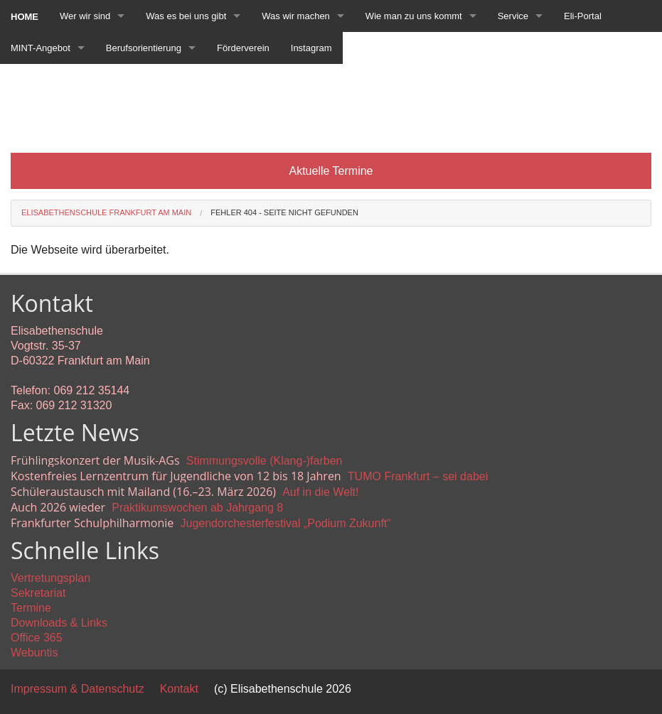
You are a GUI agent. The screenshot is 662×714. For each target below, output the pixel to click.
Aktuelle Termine (331, 171)
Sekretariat (38, 593)
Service (513, 16)
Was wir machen (296, 16)
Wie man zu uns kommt (413, 16)
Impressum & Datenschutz (77, 689)
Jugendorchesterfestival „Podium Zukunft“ (285, 523)
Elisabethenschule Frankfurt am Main (106, 212)
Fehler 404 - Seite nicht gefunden (284, 212)
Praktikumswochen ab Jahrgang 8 (197, 508)
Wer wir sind (85, 16)
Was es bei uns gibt (186, 16)
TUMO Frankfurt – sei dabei (418, 476)
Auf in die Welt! (320, 492)
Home (24, 16)
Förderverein (243, 48)
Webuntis (34, 653)
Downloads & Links (59, 623)
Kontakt (179, 689)
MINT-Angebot (40, 48)
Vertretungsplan (50, 578)
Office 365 (37, 638)
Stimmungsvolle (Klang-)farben (264, 461)
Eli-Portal (583, 16)
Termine (31, 608)
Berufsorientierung (143, 48)
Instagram (311, 48)
